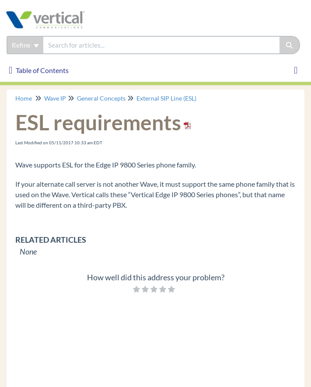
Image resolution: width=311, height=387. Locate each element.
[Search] (290, 45)
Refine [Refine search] (25, 45)
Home (23, 98)
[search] (161, 45)
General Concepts (101, 98)
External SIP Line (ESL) (166, 98)
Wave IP (55, 98)
